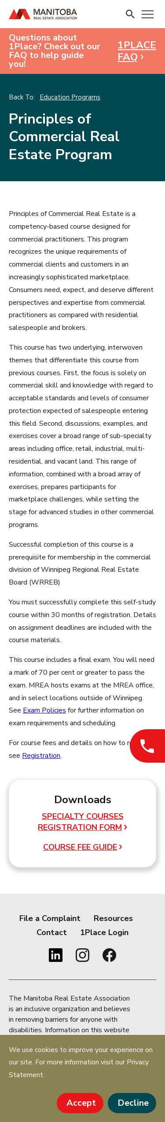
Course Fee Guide (82, 847)
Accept (81, 1103)
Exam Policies (44, 710)
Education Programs (70, 97)
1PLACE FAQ (136, 51)
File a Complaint (50, 918)
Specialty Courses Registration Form (82, 822)
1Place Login (104, 932)
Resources (113, 918)
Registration (41, 755)
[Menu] (147, 14)
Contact (52, 932)
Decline (133, 1103)
